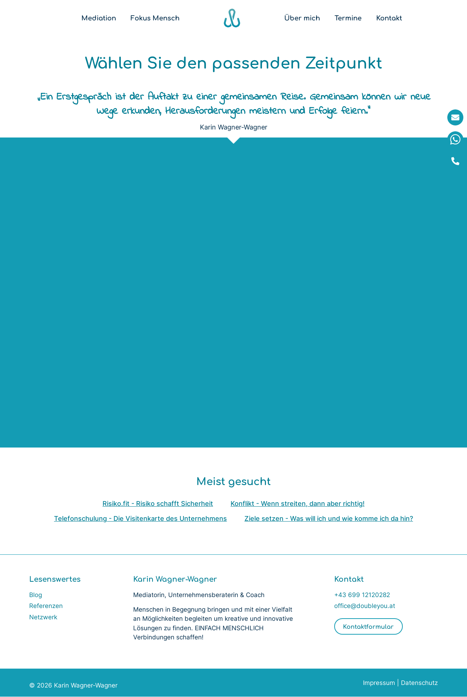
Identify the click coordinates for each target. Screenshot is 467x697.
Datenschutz (419, 683)
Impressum (379, 683)
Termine (348, 18)
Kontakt (389, 18)
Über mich (302, 18)
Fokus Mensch (155, 18)
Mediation (98, 18)
